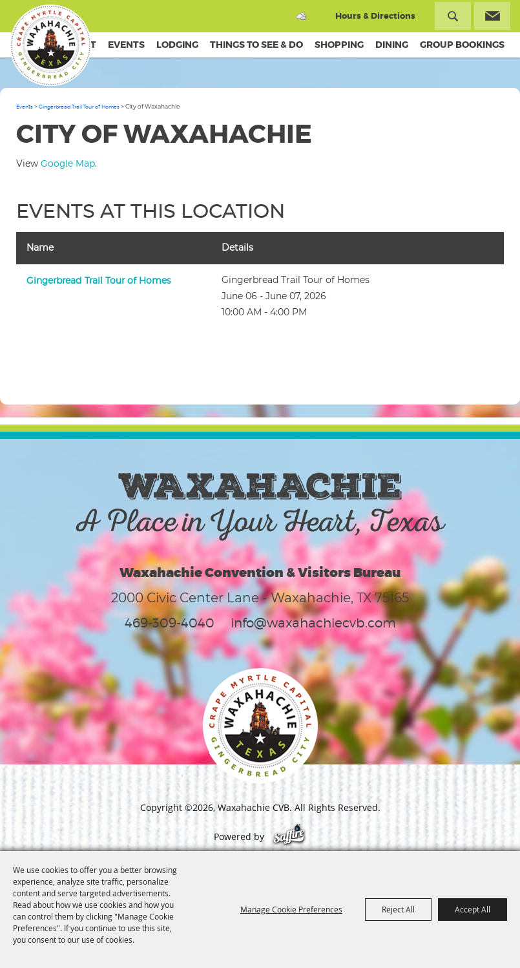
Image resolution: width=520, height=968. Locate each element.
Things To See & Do (256, 44)
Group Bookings (462, 44)
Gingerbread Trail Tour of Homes (79, 106)
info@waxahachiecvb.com (313, 623)
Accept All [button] (472, 909)
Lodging (177, 44)
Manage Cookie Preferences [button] (291, 909)
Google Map (68, 163)
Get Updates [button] (492, 16)
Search (453, 16)
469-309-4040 (169, 623)
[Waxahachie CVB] (50, 45)
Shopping (339, 44)
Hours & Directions (375, 15)
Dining (391, 44)
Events (126, 44)
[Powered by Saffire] (289, 836)
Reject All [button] (398, 909)
